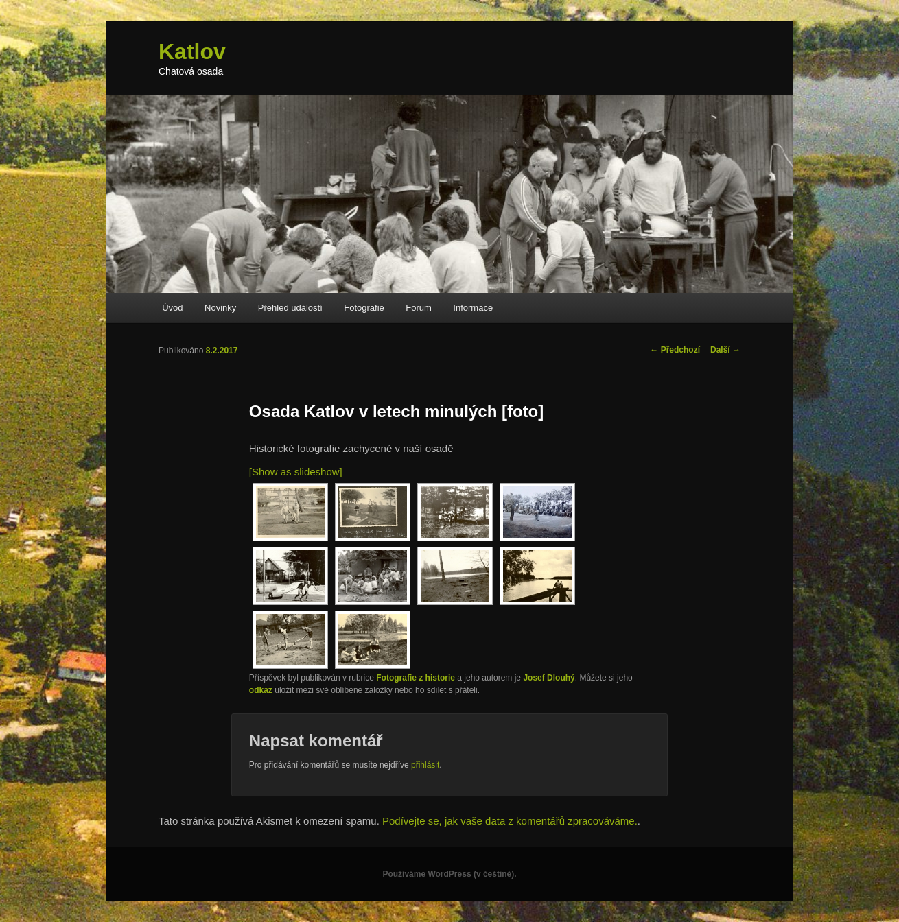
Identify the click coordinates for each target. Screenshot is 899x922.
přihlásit (425, 765)
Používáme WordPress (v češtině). (449, 874)
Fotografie (364, 308)
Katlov (192, 51)
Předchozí (675, 350)
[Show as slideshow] (295, 471)
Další (725, 350)
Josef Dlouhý (548, 678)
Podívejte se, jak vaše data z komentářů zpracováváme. (510, 821)
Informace (473, 308)
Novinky (220, 308)
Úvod (172, 308)
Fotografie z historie (415, 678)
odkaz (260, 690)
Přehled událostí (290, 308)
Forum (419, 308)
